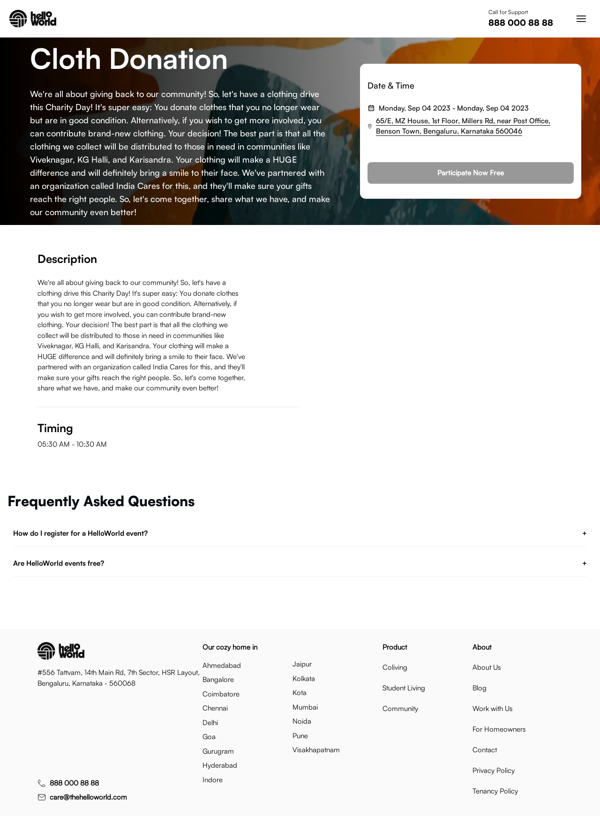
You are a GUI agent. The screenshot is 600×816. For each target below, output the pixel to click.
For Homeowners (499, 729)
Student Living (403, 687)
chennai (215, 708)
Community (400, 708)
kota (299, 692)
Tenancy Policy (495, 790)
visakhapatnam (316, 749)
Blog (479, 687)
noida (301, 721)
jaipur (302, 663)
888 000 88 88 (520, 22)
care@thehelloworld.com (88, 797)
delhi (210, 722)
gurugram (218, 751)
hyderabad (219, 765)
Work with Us (492, 708)
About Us (486, 667)
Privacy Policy (493, 770)
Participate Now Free (470, 172)
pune (300, 735)
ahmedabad (221, 665)
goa (209, 736)
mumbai (305, 707)
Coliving (394, 667)
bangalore (218, 679)
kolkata (303, 678)
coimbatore (221, 693)
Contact (484, 749)
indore (212, 779)
